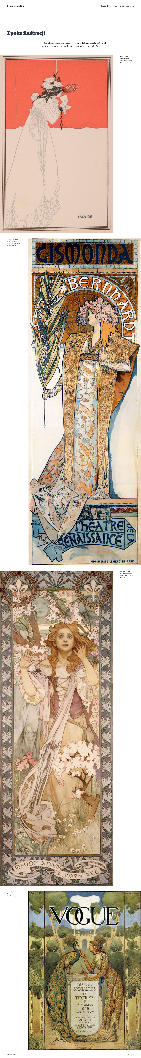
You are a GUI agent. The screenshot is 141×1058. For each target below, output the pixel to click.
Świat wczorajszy (126, 6)
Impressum (131, 1054)
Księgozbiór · (112, 6)
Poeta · (104, 6)
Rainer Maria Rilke (15, 5)
